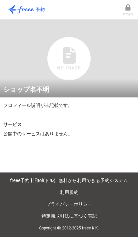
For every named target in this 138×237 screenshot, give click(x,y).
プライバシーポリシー (69, 204)
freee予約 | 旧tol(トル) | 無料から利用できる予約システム (69, 180)
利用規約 (69, 192)
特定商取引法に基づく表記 (69, 216)
